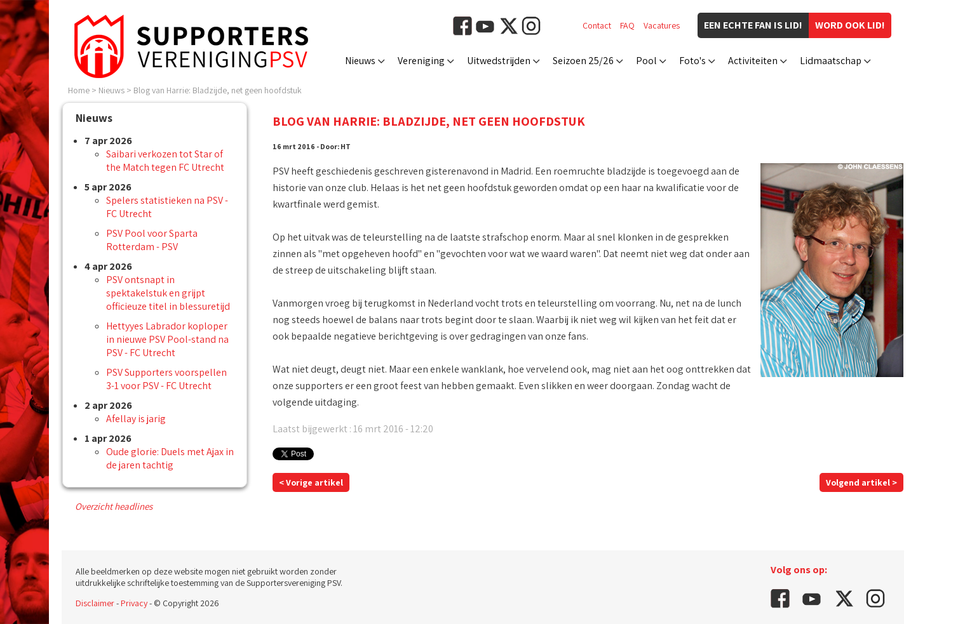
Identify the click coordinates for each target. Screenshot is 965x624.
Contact (597, 25)
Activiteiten (753, 60)
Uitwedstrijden (498, 60)
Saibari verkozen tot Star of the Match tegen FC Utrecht (165, 160)
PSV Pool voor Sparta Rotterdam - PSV (152, 240)
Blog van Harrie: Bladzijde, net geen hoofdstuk (217, 90)
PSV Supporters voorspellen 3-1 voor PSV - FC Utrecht (166, 379)
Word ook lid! (850, 25)
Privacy (134, 603)
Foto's (692, 60)
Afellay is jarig (136, 418)
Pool (646, 60)
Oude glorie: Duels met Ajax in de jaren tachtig (170, 458)
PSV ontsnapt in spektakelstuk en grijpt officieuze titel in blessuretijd (168, 293)
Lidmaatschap (830, 60)
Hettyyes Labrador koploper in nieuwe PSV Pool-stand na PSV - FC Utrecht (167, 339)
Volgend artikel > (861, 482)
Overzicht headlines (113, 506)
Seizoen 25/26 (583, 60)
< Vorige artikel (311, 482)
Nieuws (360, 60)
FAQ (627, 25)
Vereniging (421, 60)
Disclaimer (95, 603)
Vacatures (662, 25)
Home (79, 90)
